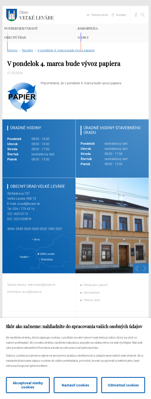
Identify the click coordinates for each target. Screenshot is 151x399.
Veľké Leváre (36, 15)
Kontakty (121, 14)
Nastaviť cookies (75, 385)
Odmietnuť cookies (123, 385)
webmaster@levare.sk (41, 308)
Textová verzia (99, 14)
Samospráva (99, 34)
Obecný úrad (26, 55)
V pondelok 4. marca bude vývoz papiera (66, 74)
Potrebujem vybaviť (35, 34)
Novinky (27, 74)
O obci (92, 55)
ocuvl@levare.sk (28, 227)
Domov (12, 74)
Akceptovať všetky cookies (28, 385)
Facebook (136, 15)
